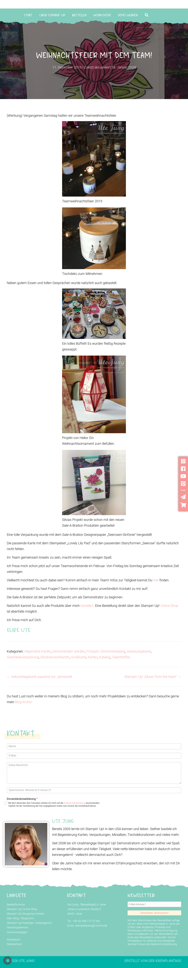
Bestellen (79, 15)
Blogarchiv (27, 918)
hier (156, 580)
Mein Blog (13, 918)
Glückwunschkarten (55, 657)
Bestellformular (16, 904)
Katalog (104, 657)
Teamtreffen (121, 657)
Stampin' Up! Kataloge (20, 923)
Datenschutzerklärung (74, 803)
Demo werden (128, 15)
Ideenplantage (168, 961)
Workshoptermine (17, 927)
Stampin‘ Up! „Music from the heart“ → (152, 677)
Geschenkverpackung (23, 657)
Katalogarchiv (44, 923)
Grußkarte (78, 657)
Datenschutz (14, 944)
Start (28, 15)
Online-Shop (169, 606)
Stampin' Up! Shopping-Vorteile (25, 913)
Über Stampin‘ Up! (52, 15)
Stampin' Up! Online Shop (22, 909)
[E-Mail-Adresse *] (154, 904)
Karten (92, 657)
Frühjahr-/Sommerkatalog (105, 651)
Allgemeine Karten (37, 651)
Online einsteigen (17, 932)
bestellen (86, 606)
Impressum (13, 939)
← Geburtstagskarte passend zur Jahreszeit (39, 677)
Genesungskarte (139, 651)
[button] (147, 15)
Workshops (102, 15)
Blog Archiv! (23, 702)
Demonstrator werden (69, 651)
